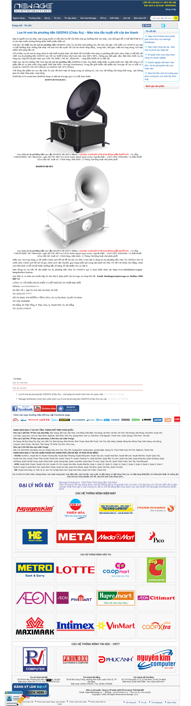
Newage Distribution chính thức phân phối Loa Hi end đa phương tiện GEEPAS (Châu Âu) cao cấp (73, 399)
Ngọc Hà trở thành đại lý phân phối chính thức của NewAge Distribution (160, 39)
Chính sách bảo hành (78, 702)
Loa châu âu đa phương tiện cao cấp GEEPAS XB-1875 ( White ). (48, 251)
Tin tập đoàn (70, 18)
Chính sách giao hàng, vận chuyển (51, 702)
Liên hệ (126, 18)
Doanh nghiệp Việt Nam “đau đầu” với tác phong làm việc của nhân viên (159, 65)
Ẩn (48, 680)
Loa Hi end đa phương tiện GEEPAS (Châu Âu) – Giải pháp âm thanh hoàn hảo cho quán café (71, 394)
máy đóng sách (116, 476)
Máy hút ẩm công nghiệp (141, 692)
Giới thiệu (114, 18)
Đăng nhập (171, 9)
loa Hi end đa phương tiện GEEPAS (63, 62)
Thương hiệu (34, 18)
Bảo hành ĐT (140, 18)
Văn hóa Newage (88, 18)
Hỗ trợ (103, 18)
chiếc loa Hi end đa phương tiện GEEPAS (44, 45)
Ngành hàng (19, 18)
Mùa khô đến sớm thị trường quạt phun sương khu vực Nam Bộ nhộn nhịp (161, 76)
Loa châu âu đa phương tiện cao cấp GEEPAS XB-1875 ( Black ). (48, 154)
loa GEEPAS (39, 76)
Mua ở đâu (171, 702)
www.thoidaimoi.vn (120, 692)
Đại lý (47, 18)
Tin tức (57, 18)
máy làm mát (102, 476)
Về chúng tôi (131, 702)
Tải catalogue (157, 702)
